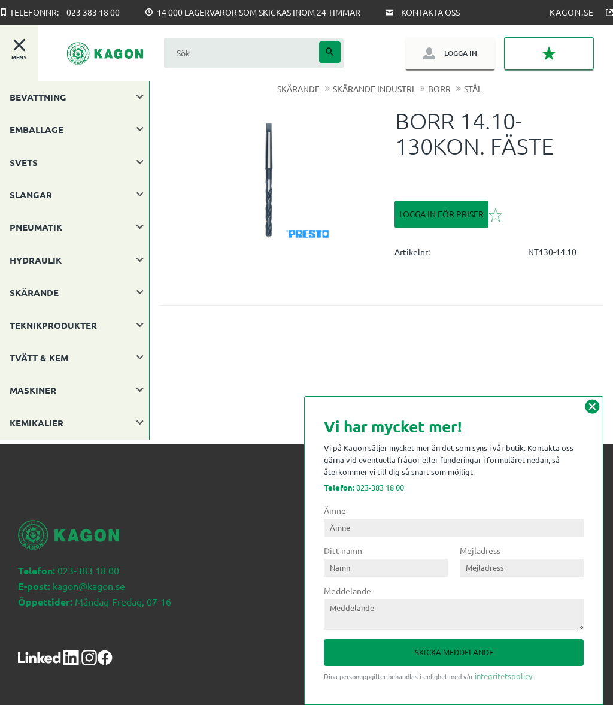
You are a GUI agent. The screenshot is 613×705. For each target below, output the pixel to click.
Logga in (460, 53)
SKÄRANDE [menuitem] (34, 292)
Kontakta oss (430, 12)
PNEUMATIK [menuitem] (36, 227)
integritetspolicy (503, 676)
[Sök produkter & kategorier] (240, 53)
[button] (549, 53)
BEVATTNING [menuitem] (38, 97)
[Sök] (330, 52)
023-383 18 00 (364, 487)
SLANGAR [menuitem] (31, 195)
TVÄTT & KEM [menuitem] (39, 358)
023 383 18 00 (93, 12)
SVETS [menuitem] (24, 162)
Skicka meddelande (454, 652)
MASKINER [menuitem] (33, 390)
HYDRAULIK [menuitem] (36, 260)
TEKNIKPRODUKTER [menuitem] (53, 325)
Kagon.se (572, 12)
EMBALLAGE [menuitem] (36, 129)
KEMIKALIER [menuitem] (36, 423)
